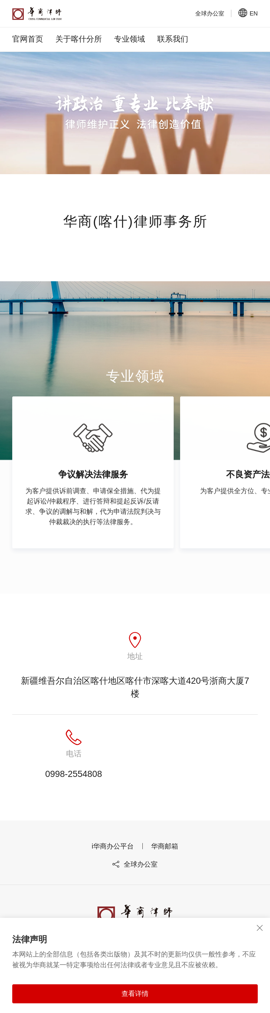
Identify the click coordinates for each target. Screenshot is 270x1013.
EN (248, 13)
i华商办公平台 (113, 846)
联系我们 (172, 39)
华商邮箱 (164, 846)
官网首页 (27, 39)
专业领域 (129, 39)
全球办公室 (135, 864)
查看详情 (135, 994)
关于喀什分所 (78, 39)
